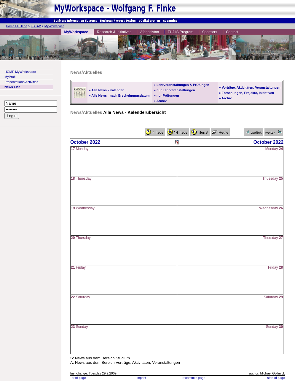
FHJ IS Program (180, 32)
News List (12, 87)
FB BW (36, 26)
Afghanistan (149, 32)
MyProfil (10, 77)
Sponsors (209, 32)
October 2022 (85, 142)
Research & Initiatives (114, 32)
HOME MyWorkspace (20, 72)
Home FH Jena (16, 26)
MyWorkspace (54, 26)
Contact (232, 32)
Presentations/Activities (21, 82)
